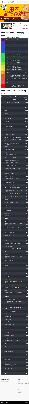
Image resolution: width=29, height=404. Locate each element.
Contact (19, 387)
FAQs (19, 381)
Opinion (19, 389)
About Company (4, 381)
